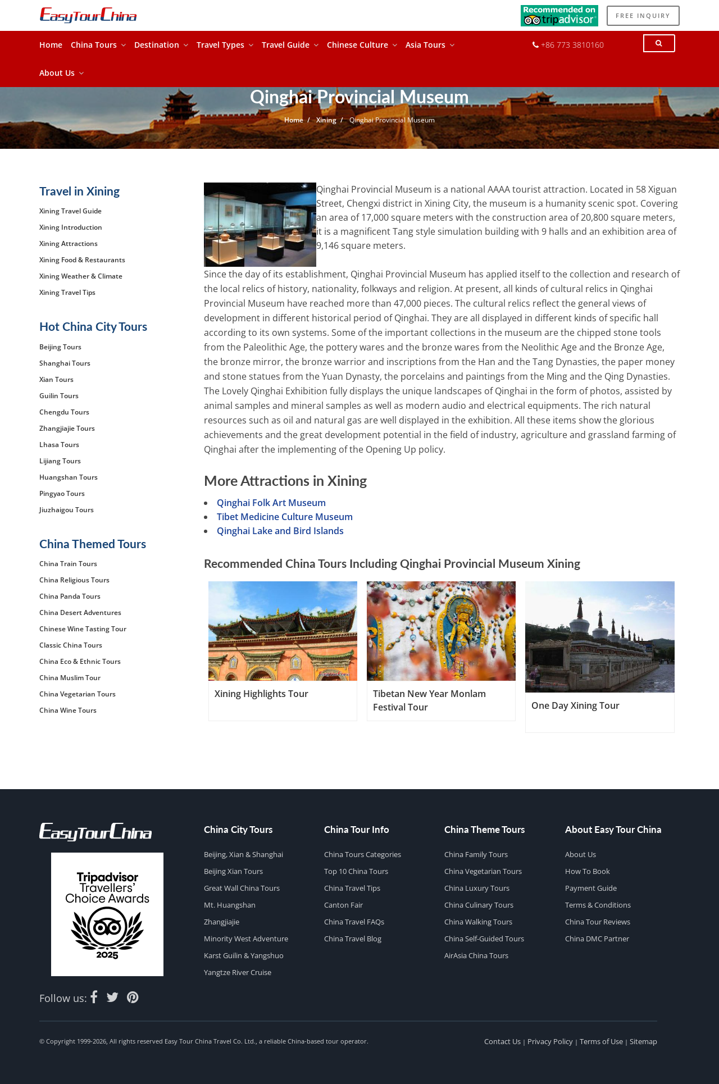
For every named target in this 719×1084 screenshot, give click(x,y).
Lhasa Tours (59, 444)
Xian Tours (56, 379)
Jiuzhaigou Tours (66, 509)
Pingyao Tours (62, 493)
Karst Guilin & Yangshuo (244, 955)
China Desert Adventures (80, 612)
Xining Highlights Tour (261, 693)
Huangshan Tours (68, 477)
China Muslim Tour (70, 677)
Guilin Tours (59, 395)
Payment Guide (591, 888)
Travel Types (225, 47)
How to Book (587, 871)
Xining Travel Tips (67, 292)
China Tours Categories (362, 854)
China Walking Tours (478, 922)
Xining (326, 120)
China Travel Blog (352, 938)
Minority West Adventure (246, 938)
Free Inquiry (642, 17)
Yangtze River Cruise (237, 972)
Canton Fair (343, 905)
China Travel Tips (352, 888)
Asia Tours (430, 47)
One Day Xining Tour (575, 705)
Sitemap (643, 1041)
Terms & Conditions (598, 905)
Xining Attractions (68, 243)
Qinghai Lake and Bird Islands (280, 531)
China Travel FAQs (354, 922)
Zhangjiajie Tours (67, 428)
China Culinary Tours (478, 905)
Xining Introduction (70, 227)
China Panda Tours (70, 596)
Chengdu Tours (64, 412)
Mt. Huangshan (230, 905)
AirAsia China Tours (476, 955)
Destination (161, 47)
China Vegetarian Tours (77, 694)
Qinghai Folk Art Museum (271, 503)
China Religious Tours (74, 580)
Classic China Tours (70, 645)
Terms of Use (601, 1041)
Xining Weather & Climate (80, 276)
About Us (61, 75)
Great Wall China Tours (242, 888)
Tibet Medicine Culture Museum (285, 517)
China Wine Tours (68, 710)
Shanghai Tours (64, 363)
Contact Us (502, 1041)
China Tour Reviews (597, 922)
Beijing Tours (60, 347)
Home (50, 47)
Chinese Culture (362, 47)
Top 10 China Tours (356, 871)
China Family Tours (476, 854)
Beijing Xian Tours (233, 871)
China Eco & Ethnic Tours (80, 661)
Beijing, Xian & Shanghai (243, 854)
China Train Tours (68, 563)
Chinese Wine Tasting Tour (82, 629)
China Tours (98, 47)
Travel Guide (290, 47)
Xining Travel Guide (70, 211)
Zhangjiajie (221, 922)
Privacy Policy (550, 1041)
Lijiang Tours (60, 461)
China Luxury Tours (476, 888)
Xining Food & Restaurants (82, 260)
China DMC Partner (597, 938)
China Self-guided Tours (484, 938)
